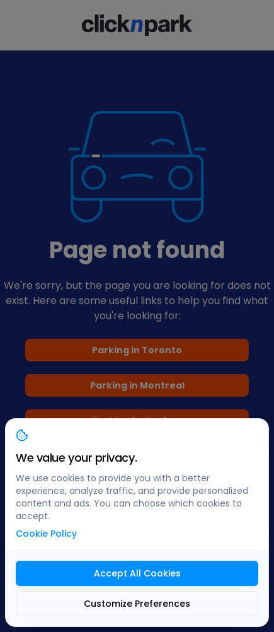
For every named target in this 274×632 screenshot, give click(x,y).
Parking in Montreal (137, 385)
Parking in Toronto (137, 350)
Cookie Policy (46, 533)
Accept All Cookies (137, 573)
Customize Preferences (137, 603)
